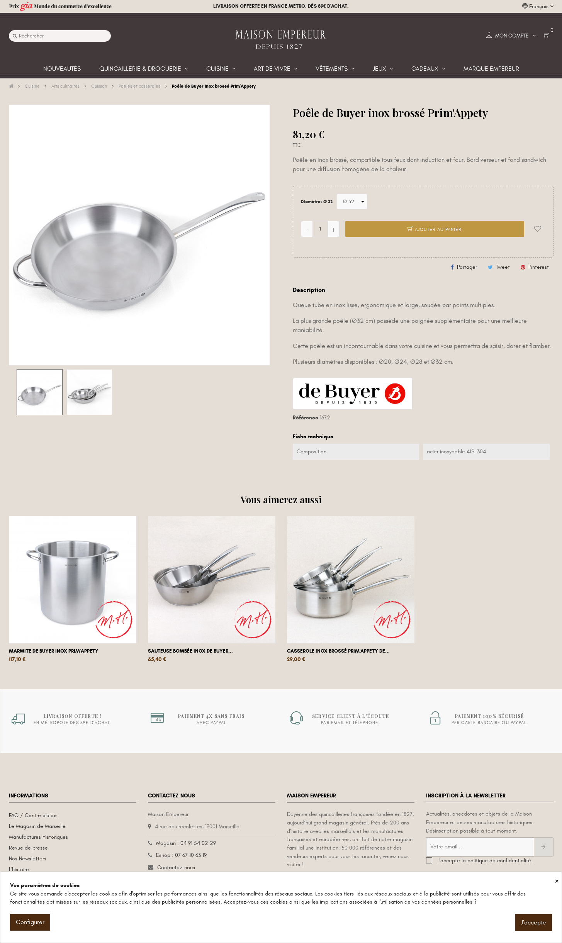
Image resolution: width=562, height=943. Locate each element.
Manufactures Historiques (38, 837)
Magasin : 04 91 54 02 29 (186, 843)
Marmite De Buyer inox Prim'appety (53, 651)
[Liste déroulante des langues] (538, 6)
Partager (467, 267)
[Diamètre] (351, 201)
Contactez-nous (176, 867)
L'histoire (19, 869)
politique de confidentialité (499, 860)
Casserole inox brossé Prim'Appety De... (338, 651)
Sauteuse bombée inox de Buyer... (190, 651)
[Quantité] (320, 229)
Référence (305, 417)
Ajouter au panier (434, 229)
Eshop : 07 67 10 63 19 (181, 855)
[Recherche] (60, 36)
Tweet (503, 267)
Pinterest (538, 267)
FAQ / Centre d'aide (33, 815)
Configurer (30, 922)
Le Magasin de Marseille (37, 826)
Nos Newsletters (27, 858)
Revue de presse (28, 848)
